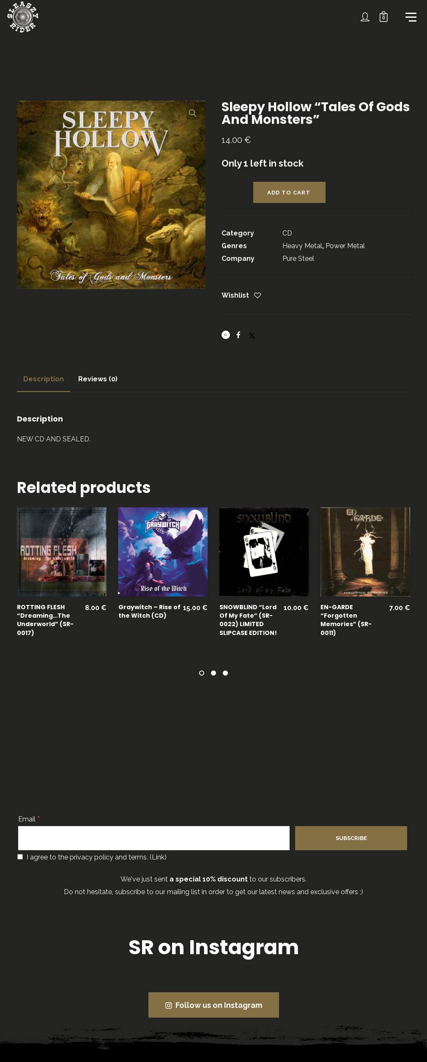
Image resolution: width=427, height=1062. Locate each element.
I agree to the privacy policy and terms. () (92, 857)
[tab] (43, 379)
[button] (192, 113)
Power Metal (345, 246)
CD (287, 233)
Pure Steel (298, 259)
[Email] (153, 838)
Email (29, 819)
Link (158, 857)
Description (43, 379)
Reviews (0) (98, 379)
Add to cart (288, 192)
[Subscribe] (351, 838)
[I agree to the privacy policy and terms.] (20, 856)
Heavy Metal (302, 246)
